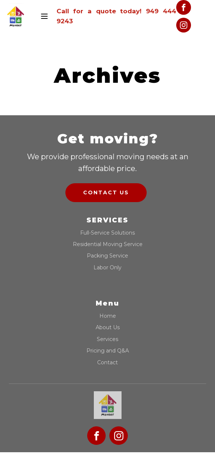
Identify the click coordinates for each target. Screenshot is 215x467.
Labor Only (107, 267)
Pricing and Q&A (107, 351)
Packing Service (107, 256)
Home (107, 316)
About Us (108, 327)
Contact (107, 362)
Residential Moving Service (108, 244)
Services (107, 339)
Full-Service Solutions (107, 233)
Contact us (106, 192)
